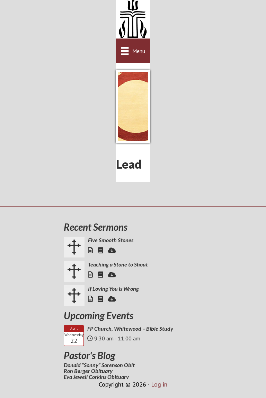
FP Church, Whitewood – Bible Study (130, 328)
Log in (159, 384)
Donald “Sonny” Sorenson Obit (99, 365)
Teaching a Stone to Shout (118, 264)
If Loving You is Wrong (113, 288)
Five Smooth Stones (110, 240)
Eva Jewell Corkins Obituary (96, 376)
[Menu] (133, 51)
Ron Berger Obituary (88, 370)
